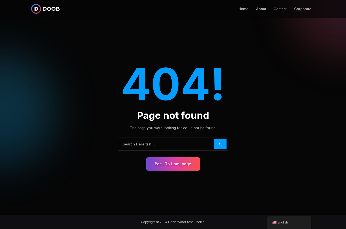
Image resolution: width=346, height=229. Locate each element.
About (261, 9)
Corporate (302, 9)
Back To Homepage (173, 164)
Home (243, 9)
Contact (280, 9)
